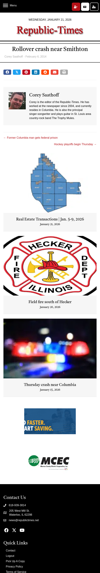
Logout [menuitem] (10, 555)
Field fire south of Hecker (50, 302)
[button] (76, 7)
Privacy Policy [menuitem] (14, 566)
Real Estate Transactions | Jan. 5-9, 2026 (50, 219)
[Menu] (10, 5)
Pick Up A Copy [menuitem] (15, 561)
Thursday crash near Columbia (50, 385)
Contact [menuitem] (10, 550)
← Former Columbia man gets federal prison (30, 137)
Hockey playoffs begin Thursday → (75, 144)
